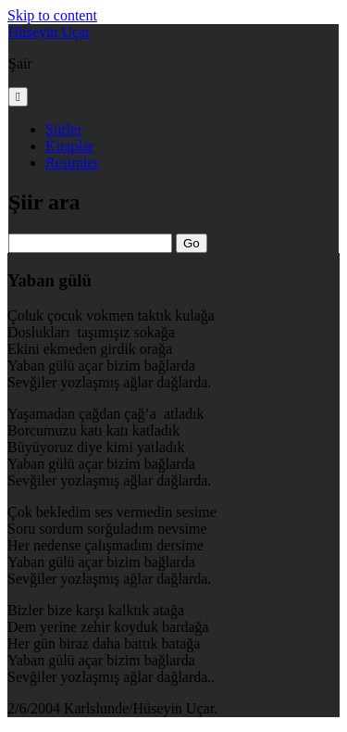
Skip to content (52, 15)
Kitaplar (69, 146)
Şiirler (63, 129)
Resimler (72, 162)
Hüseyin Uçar (49, 32)
